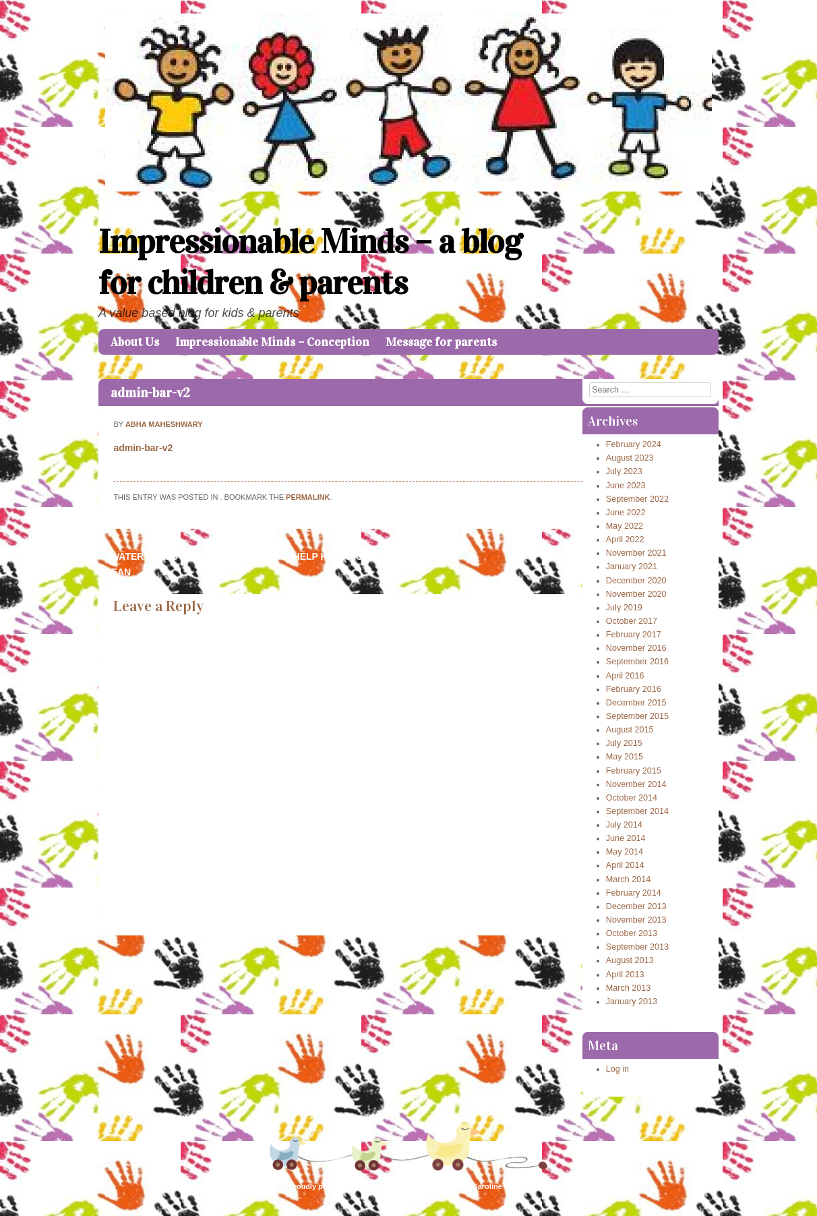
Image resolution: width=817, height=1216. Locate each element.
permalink (308, 497)
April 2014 (625, 865)
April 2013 (625, 974)
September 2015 (637, 716)
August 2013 (630, 960)
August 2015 (630, 729)
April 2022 (625, 539)
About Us (135, 342)
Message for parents (441, 342)
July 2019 (624, 607)
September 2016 (637, 661)
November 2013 (636, 920)
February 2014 (633, 893)
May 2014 (624, 852)
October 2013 (631, 933)
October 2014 (631, 798)
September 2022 (637, 499)
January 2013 (631, 1001)
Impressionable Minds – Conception (272, 342)
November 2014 (636, 784)
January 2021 (631, 566)
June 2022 (626, 512)
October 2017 (631, 621)
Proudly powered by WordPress (344, 1186)
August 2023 (630, 458)
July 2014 (624, 825)
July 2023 (624, 471)
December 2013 (636, 906)
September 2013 (637, 947)
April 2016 (625, 676)
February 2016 (633, 689)
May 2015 (624, 756)
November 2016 (636, 648)
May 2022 (624, 526)
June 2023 (626, 485)
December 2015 (636, 702)
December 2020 (636, 580)
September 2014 (637, 811)
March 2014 (628, 879)
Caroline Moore (499, 1186)
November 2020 (636, 594)
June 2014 (626, 838)
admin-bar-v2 (150, 392)
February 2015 (633, 771)
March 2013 (628, 988)
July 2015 (624, 743)
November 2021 (636, 553)
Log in (617, 1069)
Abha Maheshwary (164, 424)
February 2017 (633, 634)
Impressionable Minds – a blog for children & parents (310, 262)
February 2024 (633, 444)
